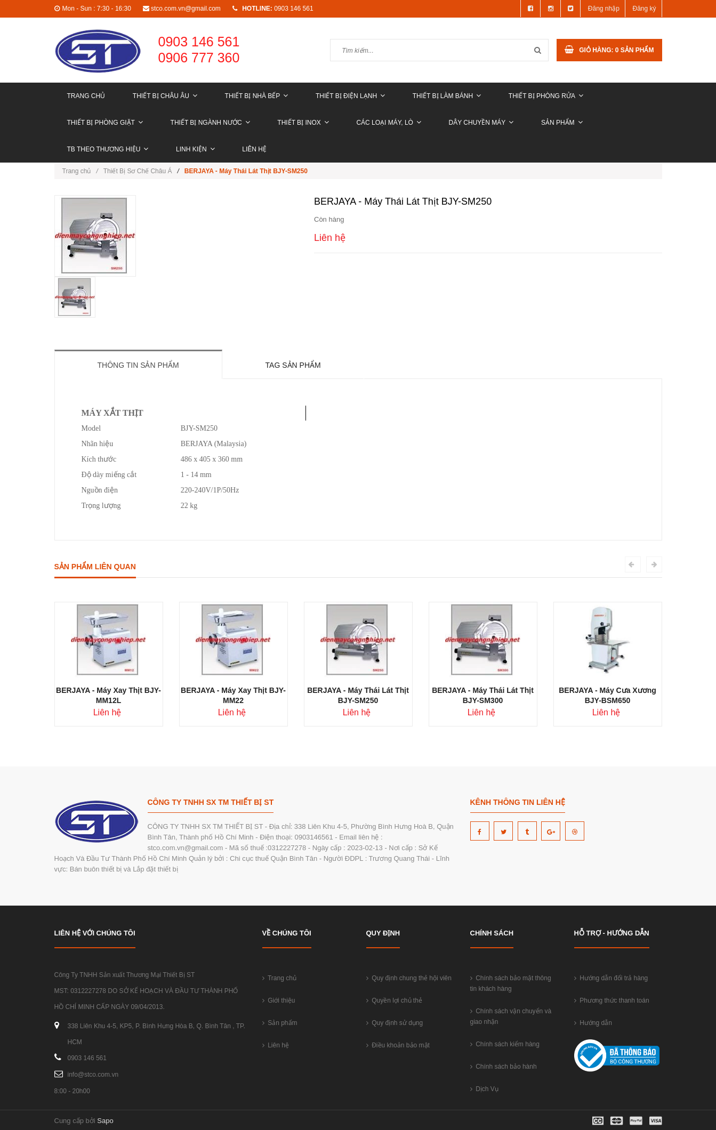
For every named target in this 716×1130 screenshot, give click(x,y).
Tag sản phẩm (293, 365)
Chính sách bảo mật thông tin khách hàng (510, 983)
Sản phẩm (562, 122)
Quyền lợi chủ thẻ (394, 1000)
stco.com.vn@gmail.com (186, 8)
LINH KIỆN (195, 149)
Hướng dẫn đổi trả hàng (611, 978)
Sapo (105, 1121)
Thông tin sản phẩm (138, 365)
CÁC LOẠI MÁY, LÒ (388, 122)
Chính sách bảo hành (503, 1066)
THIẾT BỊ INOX (302, 122)
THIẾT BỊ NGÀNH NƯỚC (210, 122)
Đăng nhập (604, 8)
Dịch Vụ (484, 1089)
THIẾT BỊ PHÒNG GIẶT (105, 122)
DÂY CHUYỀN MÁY (481, 122)
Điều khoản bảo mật (398, 1045)
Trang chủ (86, 96)
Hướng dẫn (593, 1023)
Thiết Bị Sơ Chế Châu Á (137, 171)
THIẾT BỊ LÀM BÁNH (447, 96)
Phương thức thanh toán (611, 1000)
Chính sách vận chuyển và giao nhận (511, 1016)
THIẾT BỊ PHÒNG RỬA (546, 96)
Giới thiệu (278, 1000)
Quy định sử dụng (394, 1023)
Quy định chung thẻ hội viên (409, 978)
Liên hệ (254, 149)
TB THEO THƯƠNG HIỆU (108, 149)
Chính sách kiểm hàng (505, 1044)
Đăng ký (644, 8)
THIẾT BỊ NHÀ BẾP (256, 96)
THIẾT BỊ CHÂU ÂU (165, 96)
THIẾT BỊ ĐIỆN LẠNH (350, 96)
